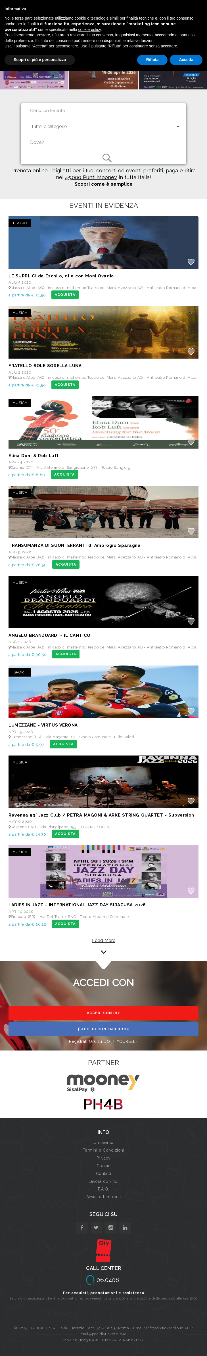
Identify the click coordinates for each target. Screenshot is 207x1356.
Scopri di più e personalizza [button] (40, 59)
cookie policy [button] (89, 29)
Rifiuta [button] (152, 59)
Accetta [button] (186, 59)
